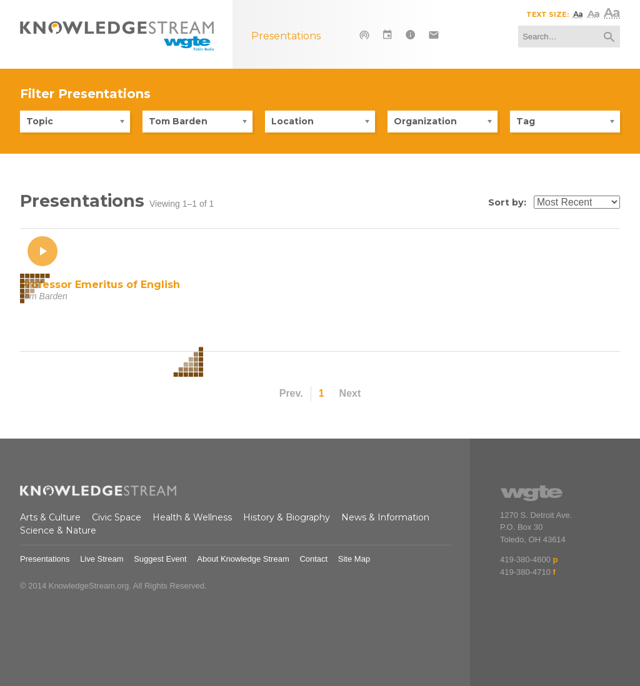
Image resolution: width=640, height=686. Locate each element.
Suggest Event (160, 559)
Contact (313, 559)
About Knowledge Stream (243, 559)
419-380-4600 (525, 559)
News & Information (385, 517)
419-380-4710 (525, 572)
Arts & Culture (50, 517)
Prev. (291, 393)
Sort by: (507, 202)
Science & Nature (58, 530)
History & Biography (286, 517)
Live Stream (101, 559)
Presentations (45, 559)
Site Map (354, 559)
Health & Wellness (192, 517)
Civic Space (116, 517)
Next (350, 393)
